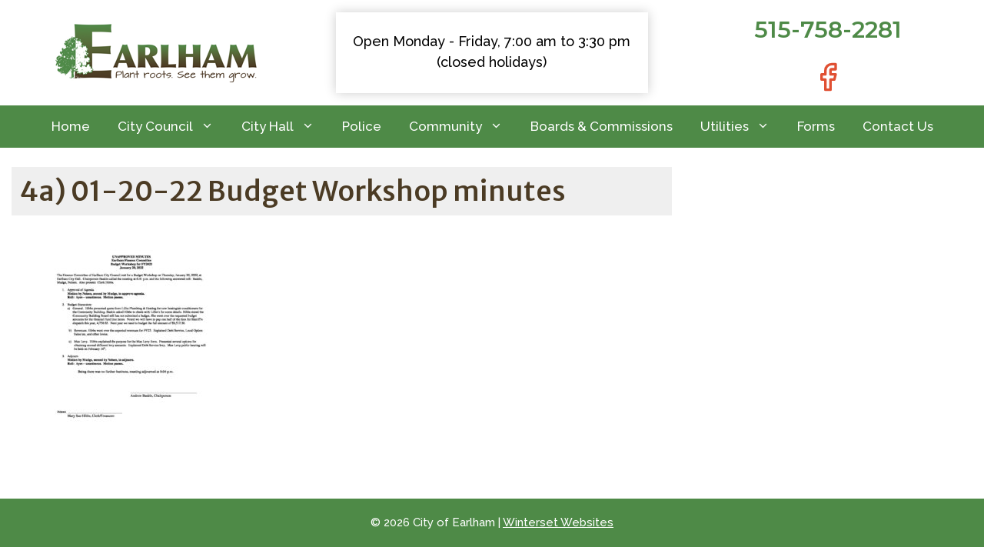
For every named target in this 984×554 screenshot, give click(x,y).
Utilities (741, 126)
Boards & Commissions (601, 126)
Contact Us (898, 126)
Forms (816, 126)
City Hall (284, 126)
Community (463, 126)
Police (361, 126)
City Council (173, 126)
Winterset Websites (558, 522)
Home (71, 126)
